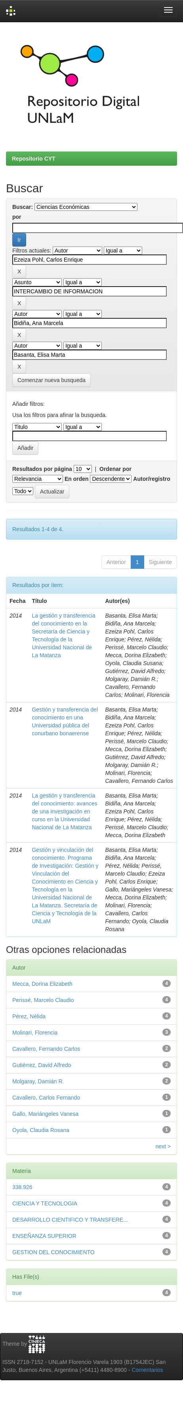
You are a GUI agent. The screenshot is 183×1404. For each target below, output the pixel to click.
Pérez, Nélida (29, 1016)
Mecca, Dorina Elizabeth (42, 984)
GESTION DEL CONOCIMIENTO (53, 1252)
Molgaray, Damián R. (38, 1081)
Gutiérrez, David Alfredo (41, 1065)
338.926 (22, 1187)
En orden (77, 479)
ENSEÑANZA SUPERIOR (44, 1236)
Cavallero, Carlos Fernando (46, 1097)
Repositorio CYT (33, 158)
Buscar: (22, 207)
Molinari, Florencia (34, 1032)
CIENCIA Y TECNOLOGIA (44, 1203)
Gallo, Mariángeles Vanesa (45, 1114)
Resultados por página (42, 469)
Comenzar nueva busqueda (51, 380)
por (16, 217)
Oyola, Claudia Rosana (40, 1130)
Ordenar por (115, 469)
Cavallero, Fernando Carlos (46, 1049)
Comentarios (147, 1370)
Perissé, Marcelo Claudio (43, 1000)
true (17, 1293)
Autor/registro (151, 479)
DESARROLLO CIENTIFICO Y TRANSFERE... (70, 1220)
